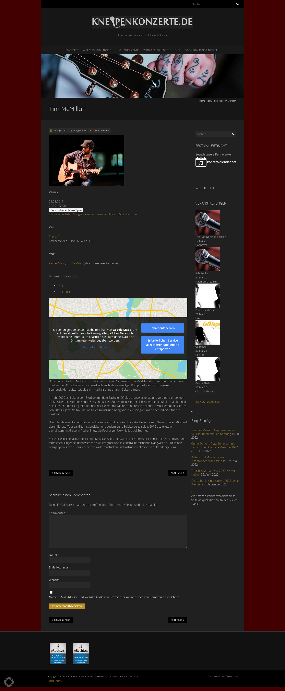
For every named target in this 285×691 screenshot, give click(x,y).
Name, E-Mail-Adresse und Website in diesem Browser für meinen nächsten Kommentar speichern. (114, 597)
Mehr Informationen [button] (95, 347)
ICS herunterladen (60, 214)
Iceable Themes (55, 680)
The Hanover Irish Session (210, 237)
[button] (9, 682)
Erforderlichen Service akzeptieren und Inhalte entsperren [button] (162, 344)
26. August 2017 (61, 130)
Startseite (72, 49)
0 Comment (103, 130)
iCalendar (101, 214)
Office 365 (114, 214)
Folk (209, 100)
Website (54, 580)
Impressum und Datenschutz (223, 676)
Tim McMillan (75, 263)
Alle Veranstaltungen (97, 49)
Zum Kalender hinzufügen (66, 210)
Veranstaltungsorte (157, 49)
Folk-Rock (217, 100)
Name (54, 554)
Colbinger (201, 346)
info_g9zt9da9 (79, 130)
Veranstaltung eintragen (202, 49)
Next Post (177, 473)
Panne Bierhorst (205, 310)
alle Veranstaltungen (207, 401)
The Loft (54, 237)
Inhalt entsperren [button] (163, 328)
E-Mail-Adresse (60, 567)
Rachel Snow (57, 263)
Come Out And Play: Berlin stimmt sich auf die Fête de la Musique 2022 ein (214, 447)
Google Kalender (83, 214)
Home (202, 100)
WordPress (113, 676)
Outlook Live (129, 214)
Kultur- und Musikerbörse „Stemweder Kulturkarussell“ (209, 459)
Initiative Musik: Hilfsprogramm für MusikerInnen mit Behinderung (213, 432)
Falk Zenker (202, 273)
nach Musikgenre (128, 49)
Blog (178, 49)
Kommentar (58, 513)
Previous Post (61, 473)
